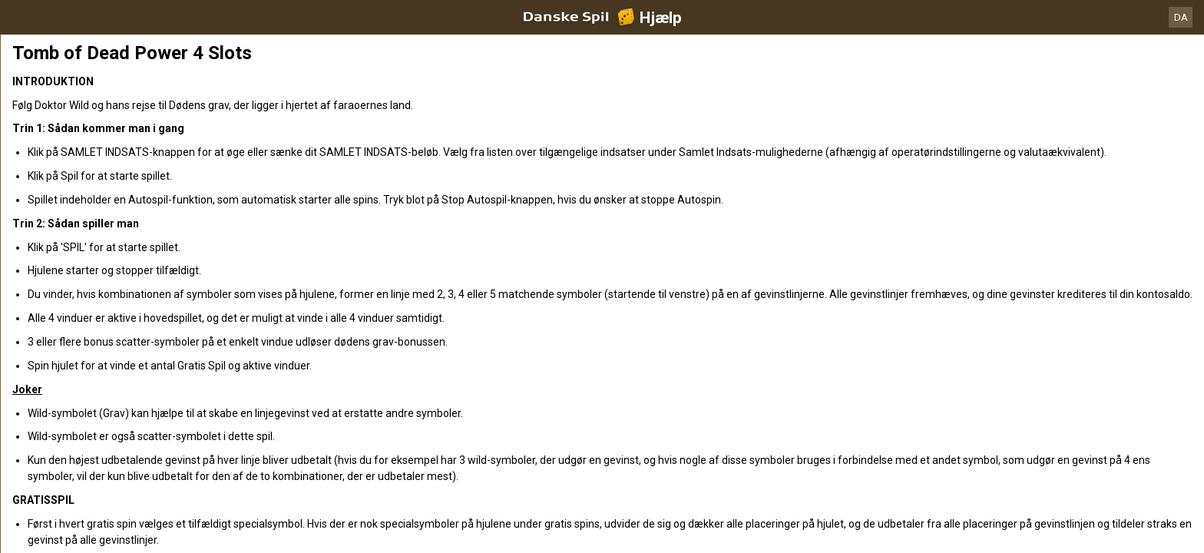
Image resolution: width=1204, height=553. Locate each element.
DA (1181, 17)
